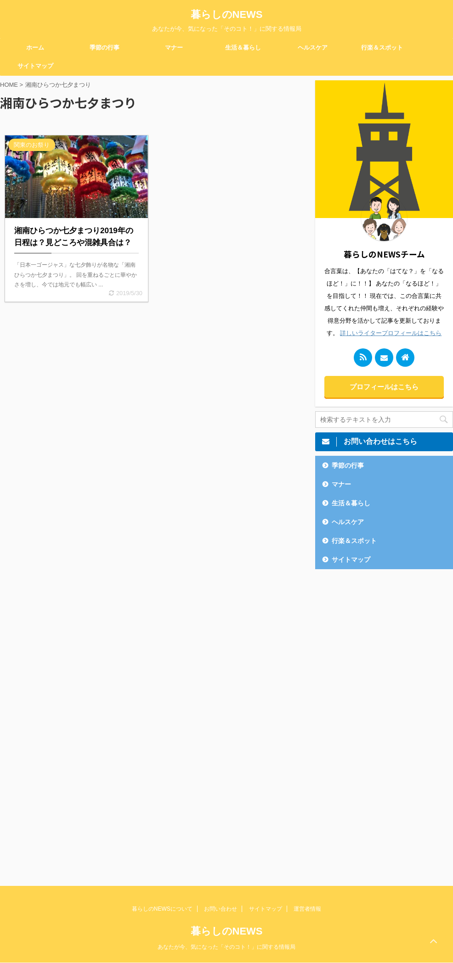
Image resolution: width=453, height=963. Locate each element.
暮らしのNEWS (227, 14)
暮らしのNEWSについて (162, 909)
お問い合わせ (220, 909)
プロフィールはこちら (384, 387)
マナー (174, 47)
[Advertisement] (384, 720)
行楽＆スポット (382, 47)
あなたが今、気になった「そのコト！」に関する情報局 (226, 947)
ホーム (35, 47)
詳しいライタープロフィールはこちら (391, 333)
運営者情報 (307, 909)
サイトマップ (35, 65)
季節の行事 (104, 47)
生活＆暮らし (243, 47)
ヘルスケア (313, 47)
